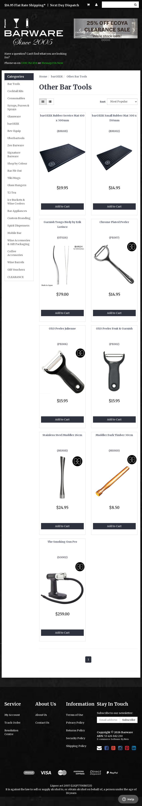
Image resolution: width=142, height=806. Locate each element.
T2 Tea (11, 192)
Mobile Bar (14, 233)
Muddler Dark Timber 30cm (114, 435)
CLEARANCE (15, 277)
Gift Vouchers (16, 269)
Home (43, 76)
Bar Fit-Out (14, 170)
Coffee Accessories (15, 253)
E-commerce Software (108, 739)
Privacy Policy (75, 722)
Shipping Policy (76, 746)
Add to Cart (62, 206)
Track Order (12, 722)
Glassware (14, 116)
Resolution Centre (11, 732)
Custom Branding (19, 218)
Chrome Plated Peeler (114, 222)
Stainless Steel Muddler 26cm (62, 435)
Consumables (16, 98)
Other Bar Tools (77, 76)
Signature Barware (13, 154)
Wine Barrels (15, 262)
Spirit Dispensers (18, 225)
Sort (102, 101)
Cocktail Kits (15, 91)
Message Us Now (52, 63)
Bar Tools (13, 84)
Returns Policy (75, 730)
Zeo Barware (15, 145)
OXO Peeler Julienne (62, 328)
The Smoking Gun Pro (62, 541)
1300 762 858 (29, 63)
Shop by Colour (17, 163)
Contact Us (42, 722)
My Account (12, 715)
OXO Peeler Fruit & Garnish (114, 328)
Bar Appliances (17, 211)
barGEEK (13, 123)
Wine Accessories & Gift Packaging (18, 242)
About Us (41, 715)
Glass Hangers (16, 185)
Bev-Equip (14, 131)
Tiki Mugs (13, 178)
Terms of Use (74, 715)
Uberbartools (15, 138)
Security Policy (75, 738)
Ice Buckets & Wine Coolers (16, 201)
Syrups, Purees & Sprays (18, 107)
